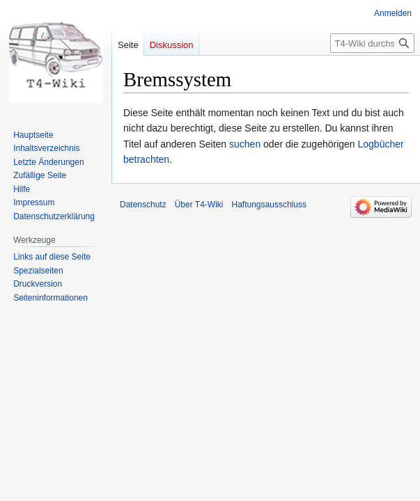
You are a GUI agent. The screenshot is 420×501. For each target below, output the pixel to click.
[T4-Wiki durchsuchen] (372, 43)
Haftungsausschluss (269, 204)
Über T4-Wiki (199, 204)
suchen (244, 144)
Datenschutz (143, 204)
